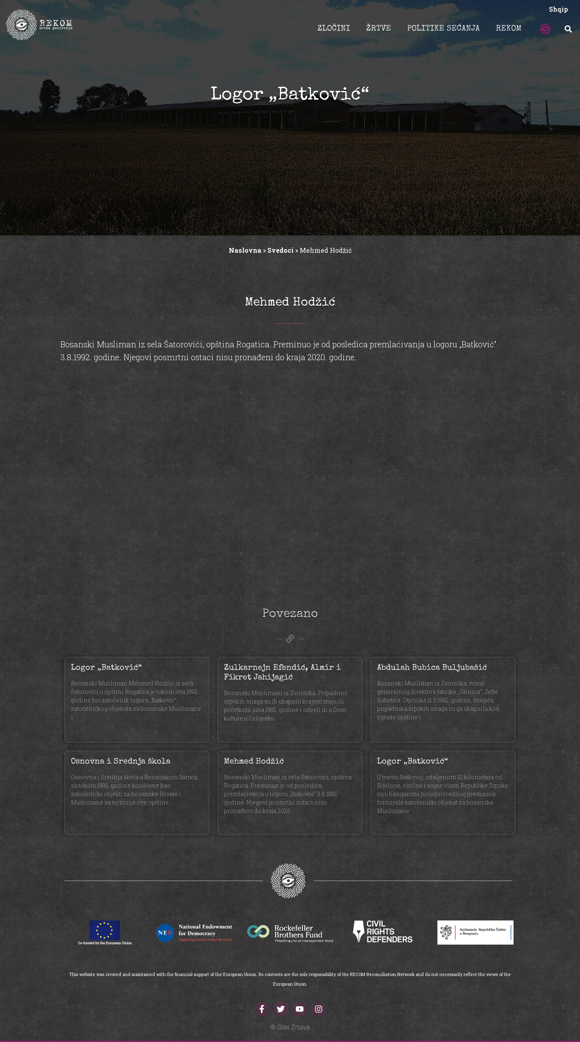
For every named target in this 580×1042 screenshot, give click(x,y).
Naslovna (245, 250)
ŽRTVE (378, 29)
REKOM (509, 29)
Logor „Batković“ (106, 668)
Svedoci (280, 250)
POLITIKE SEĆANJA (443, 29)
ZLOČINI (333, 29)
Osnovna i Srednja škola (120, 762)
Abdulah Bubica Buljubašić (432, 668)
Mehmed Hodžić (254, 762)
